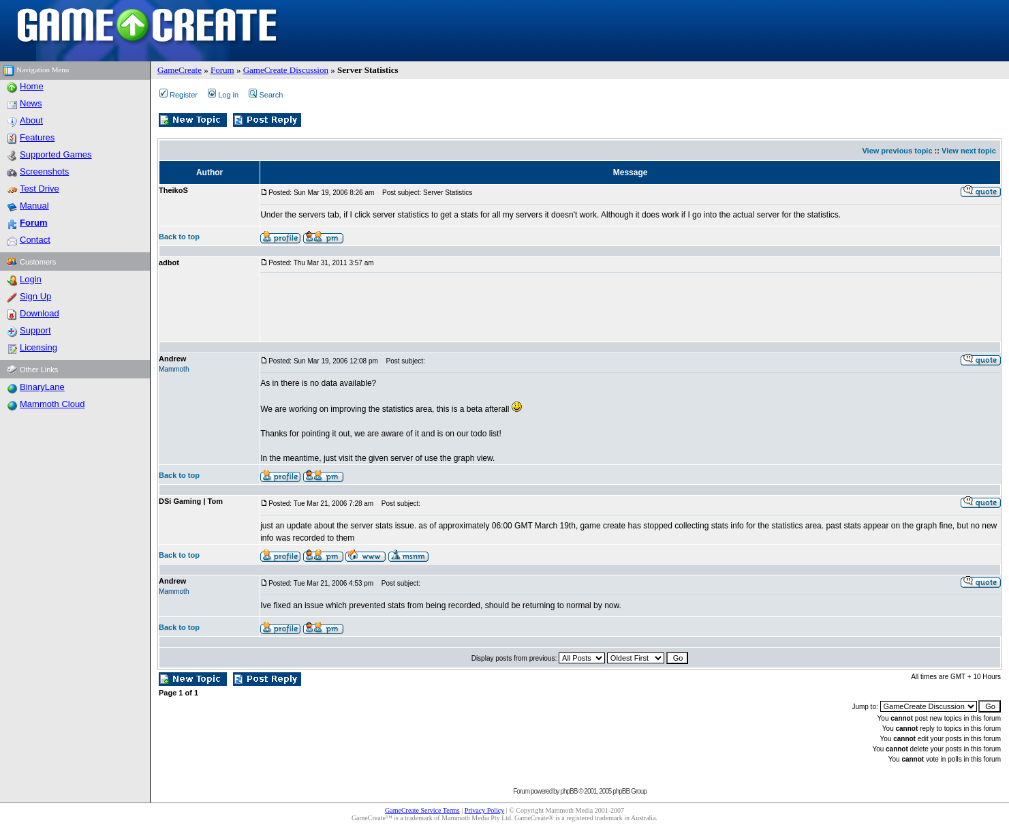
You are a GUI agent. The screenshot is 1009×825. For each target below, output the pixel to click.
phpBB (568, 791)
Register (178, 95)
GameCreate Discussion (285, 70)
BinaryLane (42, 387)
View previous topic (897, 151)
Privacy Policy (485, 810)
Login (31, 279)
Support (35, 330)
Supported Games (56, 154)
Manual (34, 205)
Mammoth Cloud (52, 404)
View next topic (969, 151)
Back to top (179, 236)
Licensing (38, 347)
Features (37, 137)
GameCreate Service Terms (422, 810)
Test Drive (39, 188)
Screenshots (44, 171)
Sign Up (35, 296)
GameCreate (179, 70)
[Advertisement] (508, 307)
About (31, 120)
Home (32, 86)
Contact (35, 240)
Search (266, 95)
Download (39, 313)
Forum (222, 70)
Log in (223, 95)
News (31, 103)
